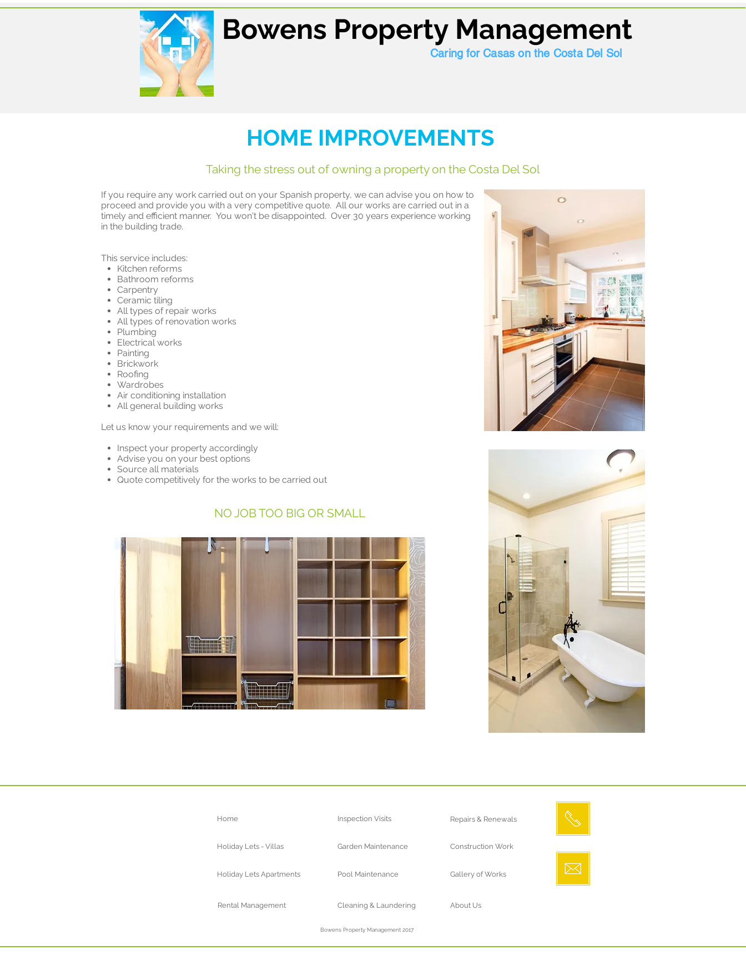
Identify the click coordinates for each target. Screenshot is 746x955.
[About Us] (491, 905)
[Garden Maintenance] (382, 847)
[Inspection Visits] (378, 819)
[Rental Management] (258, 905)
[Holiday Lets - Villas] (268, 847)
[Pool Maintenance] (382, 874)
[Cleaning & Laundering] (382, 905)
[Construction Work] (491, 847)
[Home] (258, 819)
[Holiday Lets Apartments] (283, 874)
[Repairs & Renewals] (498, 819)
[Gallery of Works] (491, 874)
